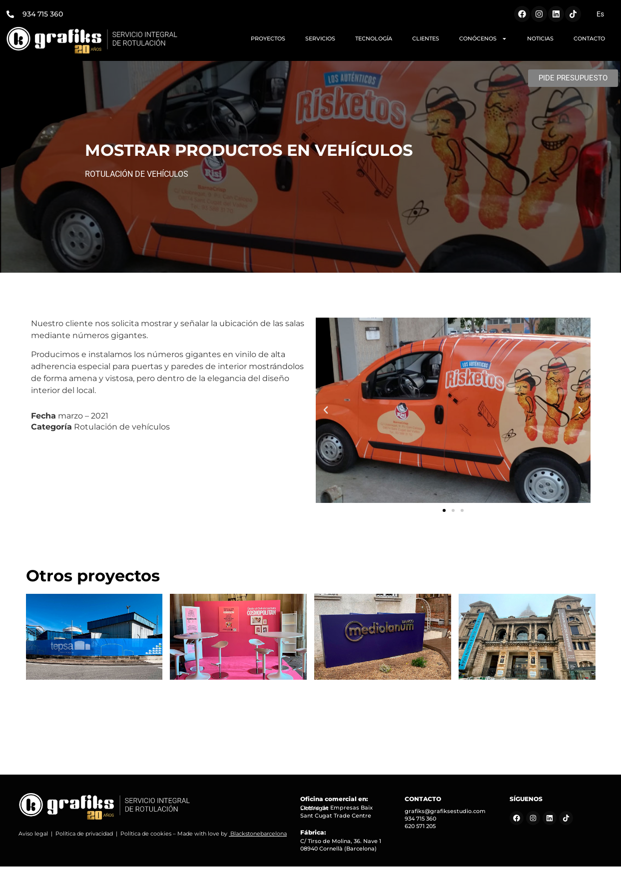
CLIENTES (425, 38)
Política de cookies (145, 837)
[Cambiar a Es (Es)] (600, 13)
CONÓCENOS (483, 38)
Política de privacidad (84, 837)
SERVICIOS (320, 38)
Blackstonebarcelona (258, 837)
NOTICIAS (540, 38)
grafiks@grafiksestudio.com (445, 814)
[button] (326, 414)
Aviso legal (33, 837)
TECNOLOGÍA (373, 38)
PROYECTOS (268, 38)
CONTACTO (589, 38)
